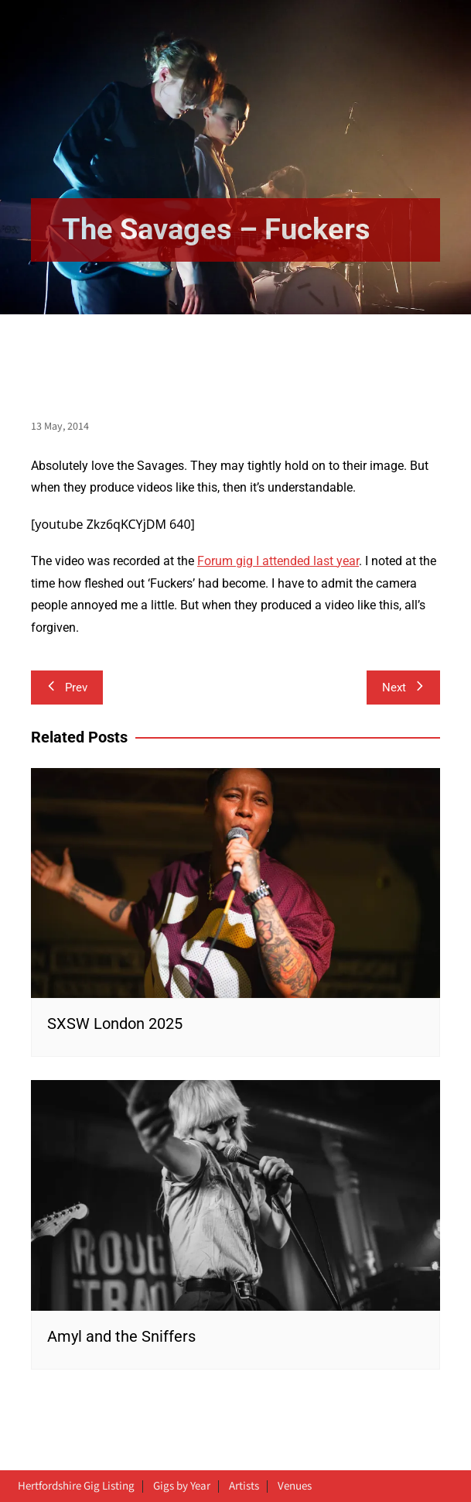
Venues (295, 1486)
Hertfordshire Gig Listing (76, 1486)
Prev (66, 687)
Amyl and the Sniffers (121, 1336)
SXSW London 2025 (115, 1023)
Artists (244, 1486)
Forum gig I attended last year (278, 561)
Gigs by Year (181, 1486)
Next (403, 687)
